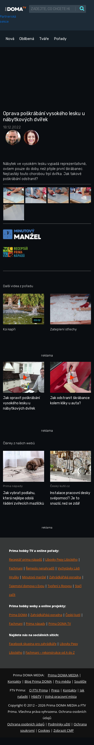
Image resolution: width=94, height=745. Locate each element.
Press (55, 690)
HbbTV (36, 696)
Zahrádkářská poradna (65, 577)
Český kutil (72, 615)
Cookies (44, 730)
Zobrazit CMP (63, 730)
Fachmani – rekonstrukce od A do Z (50, 652)
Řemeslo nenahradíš (40, 568)
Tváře (44, 38)
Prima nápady (35, 624)
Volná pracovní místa (60, 696)
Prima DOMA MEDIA (63, 675)
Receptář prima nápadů (25, 559)
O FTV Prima (38, 690)
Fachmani (16, 568)
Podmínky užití (59, 724)
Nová (10, 38)
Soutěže (80, 681)
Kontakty (14, 681)
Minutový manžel (34, 577)
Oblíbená (26, 38)
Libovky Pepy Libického (61, 559)
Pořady (60, 38)
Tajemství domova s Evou (26, 586)
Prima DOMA (18, 615)
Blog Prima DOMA (38, 681)
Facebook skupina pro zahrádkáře (32, 644)
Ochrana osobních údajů (25, 724)
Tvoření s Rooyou (60, 586)
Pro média (63, 681)
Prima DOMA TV (59, 624)
